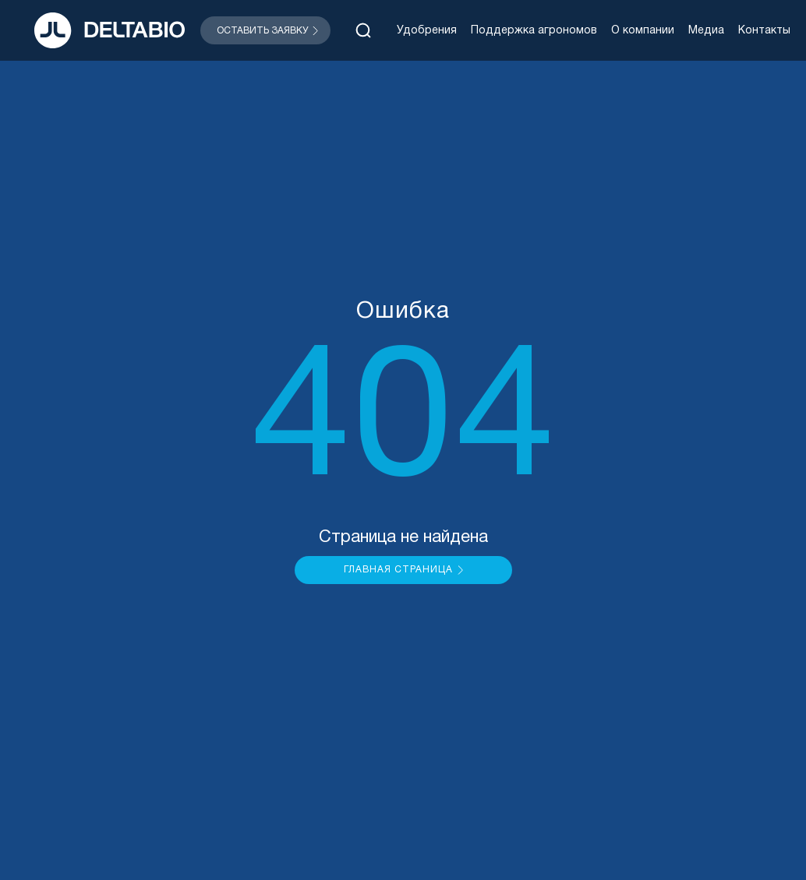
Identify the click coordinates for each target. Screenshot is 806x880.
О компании (642, 31)
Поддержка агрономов (534, 31)
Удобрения (427, 31)
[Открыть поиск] (363, 30)
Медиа (706, 31)
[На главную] (109, 30)
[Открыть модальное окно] (265, 30)
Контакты (764, 31)
